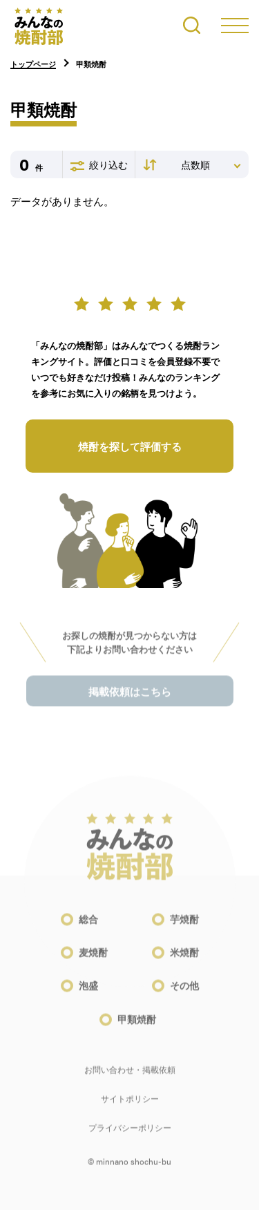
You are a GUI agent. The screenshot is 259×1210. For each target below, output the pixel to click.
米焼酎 (184, 959)
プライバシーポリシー (129, 1134)
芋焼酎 (184, 926)
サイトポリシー (130, 1105)
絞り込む (99, 165)
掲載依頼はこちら (129, 698)
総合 (88, 926)
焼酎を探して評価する (130, 447)
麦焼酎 (93, 959)
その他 (184, 992)
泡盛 (88, 992)
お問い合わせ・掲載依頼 (129, 1076)
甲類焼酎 (136, 1025)
